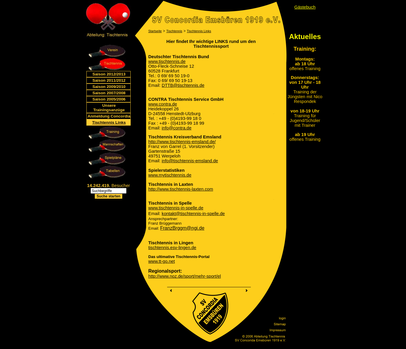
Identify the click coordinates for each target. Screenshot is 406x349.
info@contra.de (177, 128)
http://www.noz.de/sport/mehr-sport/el (184, 276)
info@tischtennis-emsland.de (190, 160)
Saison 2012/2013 (108, 74)
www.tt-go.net (161, 261)
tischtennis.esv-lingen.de (172, 247)
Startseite (155, 31)
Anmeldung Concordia (109, 116)
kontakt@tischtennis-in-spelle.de (193, 213)
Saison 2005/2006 (108, 99)
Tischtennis (174, 31)
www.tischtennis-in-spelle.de (175, 208)
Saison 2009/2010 (108, 86)
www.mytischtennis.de (169, 175)
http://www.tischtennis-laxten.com (180, 189)
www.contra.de (162, 104)
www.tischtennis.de (167, 61)
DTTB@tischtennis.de (183, 85)
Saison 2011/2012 (108, 80)
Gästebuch (305, 7)
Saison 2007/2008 (108, 93)
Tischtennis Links (109, 122)
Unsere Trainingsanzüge (109, 107)
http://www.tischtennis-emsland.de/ (182, 141)
